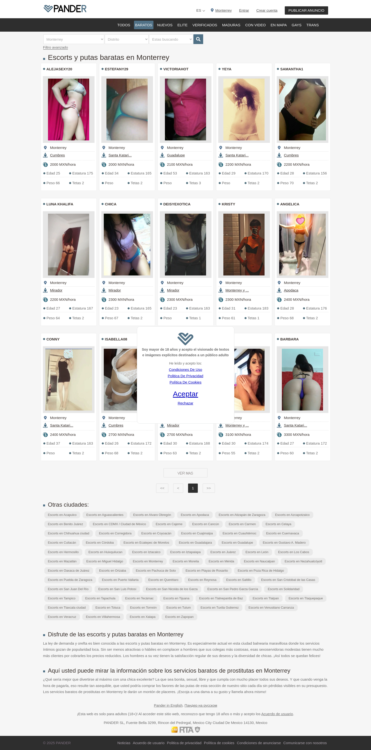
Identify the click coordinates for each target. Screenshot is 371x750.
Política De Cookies (185, 382)
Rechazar (185, 403)
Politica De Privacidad (185, 376)
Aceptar (185, 394)
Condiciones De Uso (185, 369)
